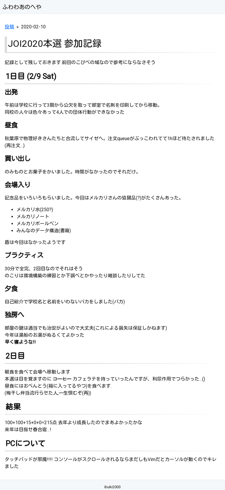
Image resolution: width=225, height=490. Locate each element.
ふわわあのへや (21, 7)
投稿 (9, 27)
